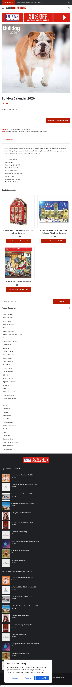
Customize (14, 678)
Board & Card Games (10, 341)
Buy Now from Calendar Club (58, 120)
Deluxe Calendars (8, 355)
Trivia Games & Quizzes (10, 442)
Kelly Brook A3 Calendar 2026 (22, 513)
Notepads (6, 412)
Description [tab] (8, 140)
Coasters (6, 348)
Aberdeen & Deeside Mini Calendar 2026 (25, 503)
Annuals (5, 338)
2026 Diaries (7, 321)
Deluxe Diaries (7, 358)
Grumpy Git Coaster (20, 560)
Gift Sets (6, 375)
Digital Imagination (58, 677)
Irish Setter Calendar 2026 (21, 550)
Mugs (5, 405)
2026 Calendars (15, 129)
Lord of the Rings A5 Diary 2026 (23, 522)
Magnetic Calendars (9, 398)
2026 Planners (7, 328)
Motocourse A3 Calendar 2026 (22, 494)
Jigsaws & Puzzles (9, 382)
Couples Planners (8, 351)
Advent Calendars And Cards (12, 334)
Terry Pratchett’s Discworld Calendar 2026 (26, 541)
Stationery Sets (8, 439)
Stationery (6, 435)
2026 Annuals (7, 314)
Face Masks (7, 365)
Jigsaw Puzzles (8, 378)
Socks (5, 432)
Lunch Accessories (9, 395)
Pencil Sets (6, 419)
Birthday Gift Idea (11, 131)
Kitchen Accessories (9, 392)
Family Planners (8, 368)
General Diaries (8, 371)
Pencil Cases (7, 415)
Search (61, 301)
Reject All (28, 678)
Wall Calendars (25, 129)
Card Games (7, 345)
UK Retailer (43, 131)
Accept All (42, 678)
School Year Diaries (9, 425)
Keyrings (6, 388)
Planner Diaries (8, 422)
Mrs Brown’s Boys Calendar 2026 (23, 475)
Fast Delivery (35, 131)
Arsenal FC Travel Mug (20, 531)
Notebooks (6, 409)
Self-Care (6, 429)
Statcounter (3, 686)
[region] (28, 671)
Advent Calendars (8, 331)
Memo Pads (7, 402)
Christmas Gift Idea (24, 131)
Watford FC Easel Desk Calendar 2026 (25, 484)
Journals (6, 385)
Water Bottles (7, 449)
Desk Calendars (8, 361)
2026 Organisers (8, 324)
